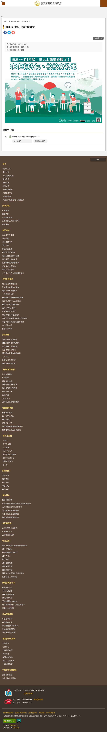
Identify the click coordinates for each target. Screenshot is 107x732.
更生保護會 (7, 196)
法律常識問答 (7, 374)
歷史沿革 (6, 172)
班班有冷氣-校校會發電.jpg (25, 136)
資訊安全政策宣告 (21, 713)
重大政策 (6, 179)
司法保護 (5, 541)
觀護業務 (5, 559)
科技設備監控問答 (9, 363)
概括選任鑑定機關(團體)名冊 (12, 298)
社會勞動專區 (7, 614)
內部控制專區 (7, 325)
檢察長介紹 (7, 169)
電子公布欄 (7, 436)
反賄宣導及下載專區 (9, 528)
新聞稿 (5, 441)
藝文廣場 (5, 224)
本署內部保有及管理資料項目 (13, 322)
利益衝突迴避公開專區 (10, 514)
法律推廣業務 (7, 563)
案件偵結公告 (8, 451)
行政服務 (5, 482)
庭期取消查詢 (8, 461)
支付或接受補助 (8, 294)
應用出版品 (6, 419)
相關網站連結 (8, 657)
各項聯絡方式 (7, 242)
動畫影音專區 (8, 650)
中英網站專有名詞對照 (10, 315)
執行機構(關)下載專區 (10, 626)
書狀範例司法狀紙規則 (10, 343)
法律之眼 (5, 395)
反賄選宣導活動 (8, 535)
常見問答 (5, 357)
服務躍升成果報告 (9, 252)
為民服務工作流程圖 (9, 346)
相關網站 (5, 489)
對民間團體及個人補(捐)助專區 (13, 605)
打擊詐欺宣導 (7, 675)
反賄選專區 (6, 523)
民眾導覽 (5, 206)
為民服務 (5, 230)
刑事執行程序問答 (9, 360)
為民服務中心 (8, 193)
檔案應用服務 (7, 413)
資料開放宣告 (32, 713)
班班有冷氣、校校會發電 (20, 27)
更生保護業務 (7, 566)
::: (1, 2)
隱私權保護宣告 (8, 713)
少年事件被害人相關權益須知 (13, 273)
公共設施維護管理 (9, 311)
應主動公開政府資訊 (9, 284)
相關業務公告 (7, 587)
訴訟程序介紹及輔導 (9, 339)
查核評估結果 (7, 598)
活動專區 (6, 647)
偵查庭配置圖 (7, 217)
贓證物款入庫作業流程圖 (11, 353)
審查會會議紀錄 (8, 594)
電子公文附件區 (8, 661)
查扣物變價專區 (8, 458)
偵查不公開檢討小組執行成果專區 (14, 318)
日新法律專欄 (7, 381)
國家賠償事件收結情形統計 (12, 301)
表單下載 (5, 245)
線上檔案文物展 (8, 416)
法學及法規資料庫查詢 (10, 402)
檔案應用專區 (7, 408)
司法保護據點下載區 (9, 552)
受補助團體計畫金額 (9, 601)
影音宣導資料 (7, 619)
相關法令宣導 (7, 531)
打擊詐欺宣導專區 (9, 670)
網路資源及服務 (14, 21)
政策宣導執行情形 (9, 308)
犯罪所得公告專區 (9, 454)
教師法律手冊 (7, 391)
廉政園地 (5, 495)
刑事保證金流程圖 (9, 350)
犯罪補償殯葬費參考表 (10, 263)
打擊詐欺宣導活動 (9, 678)
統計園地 (5, 471)
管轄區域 (6, 182)
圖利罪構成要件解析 (9, 385)
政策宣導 (25, 21)
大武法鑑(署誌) (8, 176)
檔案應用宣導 (7, 423)
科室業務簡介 (8, 189)
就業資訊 (6, 654)
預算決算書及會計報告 (10, 287)
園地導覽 (5, 475)
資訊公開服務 (7, 279)
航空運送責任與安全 (9, 388)
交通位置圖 (28, 693)
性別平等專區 (7, 329)
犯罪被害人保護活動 (9, 577)
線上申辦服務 (7, 249)
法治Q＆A (6, 398)
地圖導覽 (5, 210)
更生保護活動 (7, 570)
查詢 (103, 3)
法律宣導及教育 (8, 369)
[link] (5, 33)
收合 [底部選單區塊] (98, 160)
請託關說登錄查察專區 (10, 510)
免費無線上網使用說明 (10, 221)
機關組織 (6, 186)
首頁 (5, 21)
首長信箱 (5, 238)
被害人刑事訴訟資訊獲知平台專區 (14, 546)
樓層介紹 (5, 214)
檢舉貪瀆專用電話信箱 (10, 517)
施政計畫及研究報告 (9, 291)
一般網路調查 (8, 664)
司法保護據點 (7, 549)
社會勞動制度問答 (9, 629)
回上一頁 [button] (99, 38)
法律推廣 (5, 378)
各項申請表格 (7, 591)
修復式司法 (6, 556)
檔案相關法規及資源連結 (11, 430)
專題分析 (5, 486)
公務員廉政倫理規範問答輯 (12, 507)
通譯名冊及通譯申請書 (10, 256)
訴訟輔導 (5, 335)
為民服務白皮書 (8, 235)
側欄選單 (3, 3)
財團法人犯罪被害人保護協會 (13, 200)
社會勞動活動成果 (9, 633)
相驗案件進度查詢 (9, 266)
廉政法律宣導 (7, 500)
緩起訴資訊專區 (8, 583)
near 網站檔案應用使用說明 (12, 426)
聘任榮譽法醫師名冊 (9, 259)
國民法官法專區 (8, 270)
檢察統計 (5, 479)
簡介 (4, 164)
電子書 (5, 465)
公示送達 (6, 447)
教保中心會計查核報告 (10, 304)
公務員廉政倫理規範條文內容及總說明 (16, 503)
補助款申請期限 (8, 608)
